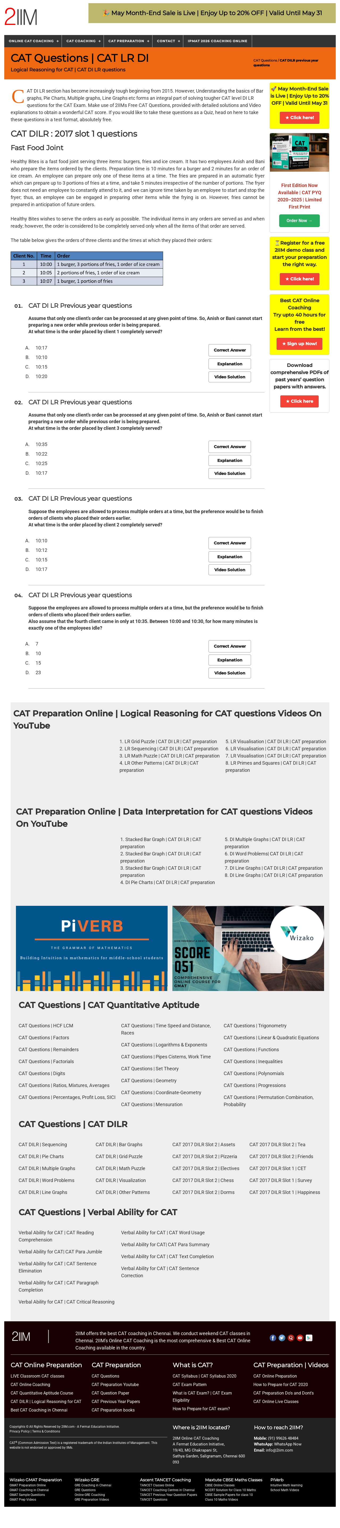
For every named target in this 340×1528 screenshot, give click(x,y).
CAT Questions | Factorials (46, 1061)
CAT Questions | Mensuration (151, 1104)
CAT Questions (265, 60)
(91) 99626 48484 (283, 1438)
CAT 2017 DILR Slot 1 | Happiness (284, 1192)
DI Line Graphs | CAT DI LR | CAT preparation (276, 868)
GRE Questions (85, 1490)
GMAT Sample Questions (27, 1495)
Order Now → (299, 220)
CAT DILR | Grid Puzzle (119, 1156)
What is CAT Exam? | (192, 1393)
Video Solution (229, 376)
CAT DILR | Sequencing (43, 1144)
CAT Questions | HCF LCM (46, 1025)
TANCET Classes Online (157, 1485)
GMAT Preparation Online (28, 1485)
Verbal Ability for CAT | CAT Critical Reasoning (66, 1302)
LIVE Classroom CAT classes (37, 1376)
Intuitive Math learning (286, 1485)
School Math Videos (284, 1490)
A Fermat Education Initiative (98, 1427)
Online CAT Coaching (31, 41)
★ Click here (299, 401)
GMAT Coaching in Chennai (29, 1490)
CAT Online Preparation (275, 1376)
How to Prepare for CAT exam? (201, 1408)
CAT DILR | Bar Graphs (119, 1144)
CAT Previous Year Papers (116, 1401)
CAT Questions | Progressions (255, 1085)
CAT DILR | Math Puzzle (120, 1168)
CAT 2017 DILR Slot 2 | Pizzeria (204, 1156)
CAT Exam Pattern (190, 1384)
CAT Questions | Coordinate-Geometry (161, 1092)
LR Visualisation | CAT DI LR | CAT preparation (278, 741)
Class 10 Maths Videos (221, 1499)
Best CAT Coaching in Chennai (39, 1410)
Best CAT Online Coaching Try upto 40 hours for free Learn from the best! (299, 315)
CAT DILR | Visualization (121, 1180)
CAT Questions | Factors (44, 1037)
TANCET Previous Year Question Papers (168, 1495)
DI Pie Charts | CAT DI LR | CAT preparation (170, 882)
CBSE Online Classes (220, 1485)
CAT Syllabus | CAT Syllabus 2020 (204, 1376)
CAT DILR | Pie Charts (41, 1156)
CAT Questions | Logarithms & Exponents (164, 1044)
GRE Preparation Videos (92, 1499)
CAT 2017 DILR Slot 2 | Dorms (203, 1192)
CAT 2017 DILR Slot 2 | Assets (203, 1144)
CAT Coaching (81, 41)
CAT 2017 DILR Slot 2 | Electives (205, 1168)
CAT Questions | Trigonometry (255, 1025)
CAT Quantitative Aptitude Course (42, 1393)
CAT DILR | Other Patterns (123, 1192)
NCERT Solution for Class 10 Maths (230, 1490)
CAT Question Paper (110, 1393)
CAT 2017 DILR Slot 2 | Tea (277, 1144)
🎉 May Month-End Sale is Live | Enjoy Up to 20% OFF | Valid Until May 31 (212, 13)
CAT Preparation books (113, 1410)
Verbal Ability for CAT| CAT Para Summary (165, 1244)
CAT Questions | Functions (251, 1049)
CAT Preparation (126, 41)
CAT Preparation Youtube (115, 1384)
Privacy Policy (20, 1431)
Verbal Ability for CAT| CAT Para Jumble (60, 1251)
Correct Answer (230, 350)
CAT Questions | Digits (42, 1073)
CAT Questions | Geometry (149, 1080)
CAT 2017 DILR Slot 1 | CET (277, 1168)
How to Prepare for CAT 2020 (280, 1384)
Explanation (229, 363)
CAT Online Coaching (30, 1384)
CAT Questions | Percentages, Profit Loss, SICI (67, 1097)
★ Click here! (299, 117)
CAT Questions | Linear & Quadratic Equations (271, 1037)
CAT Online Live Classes (276, 1401)
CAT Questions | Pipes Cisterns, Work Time (166, 1056)
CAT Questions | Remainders (49, 1049)
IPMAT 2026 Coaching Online (217, 41)
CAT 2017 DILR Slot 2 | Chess (203, 1180)
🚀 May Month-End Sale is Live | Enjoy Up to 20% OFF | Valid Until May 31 (299, 96)
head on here (229, 112)
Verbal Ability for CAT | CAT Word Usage (163, 1232)
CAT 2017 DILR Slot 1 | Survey (280, 1180)
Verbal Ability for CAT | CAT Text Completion (167, 1256)
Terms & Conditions (46, 1431)
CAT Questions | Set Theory (150, 1068)
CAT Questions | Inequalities (253, 1061)
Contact (166, 41)
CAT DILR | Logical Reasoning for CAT (46, 1401)
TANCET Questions (153, 1499)
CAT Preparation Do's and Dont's (283, 1393)
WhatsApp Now (287, 1444)
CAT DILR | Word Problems (46, 1180)
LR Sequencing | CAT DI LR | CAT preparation (171, 748)
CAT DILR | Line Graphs (43, 1192)
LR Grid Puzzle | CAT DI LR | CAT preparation (171, 741)
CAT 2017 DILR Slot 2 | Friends (281, 1156)
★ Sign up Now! (299, 343)
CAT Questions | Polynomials (254, 1073)
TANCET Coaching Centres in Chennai (167, 1490)
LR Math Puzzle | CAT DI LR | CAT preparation (172, 756)
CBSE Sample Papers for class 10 (229, 1495)
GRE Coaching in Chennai (93, 1485)
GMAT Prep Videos (23, 1499)
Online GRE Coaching (90, 1495)
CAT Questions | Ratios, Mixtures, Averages (64, 1085)
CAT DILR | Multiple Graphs (47, 1168)
